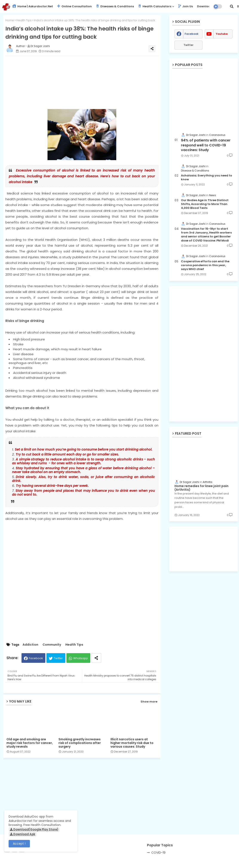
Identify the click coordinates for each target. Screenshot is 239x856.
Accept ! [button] (19, 843)
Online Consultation (74, 6)
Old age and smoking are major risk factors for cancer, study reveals (29, 743)
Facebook (36, 658)
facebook (191, 34)
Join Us (185, 6)
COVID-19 (158, 852)
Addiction (30, 645)
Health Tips (24, 20)
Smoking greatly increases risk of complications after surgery (79, 743)
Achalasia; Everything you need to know (206, 177)
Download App (208, 6)
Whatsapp (80, 658)
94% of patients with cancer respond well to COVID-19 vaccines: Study (206, 145)
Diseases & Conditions (115, 6)
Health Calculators (154, 6)
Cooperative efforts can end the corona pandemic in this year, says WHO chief (205, 265)
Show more (149, 702)
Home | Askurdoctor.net (32, 6)
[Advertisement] (86, 79)
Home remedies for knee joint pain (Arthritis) (201, 488)
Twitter (58, 658)
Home (9, 20)
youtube (222, 34)
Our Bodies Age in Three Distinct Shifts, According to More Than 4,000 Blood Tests (204, 204)
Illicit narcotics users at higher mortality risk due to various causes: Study (131, 743)
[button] (231, 6)
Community (52, 645)
